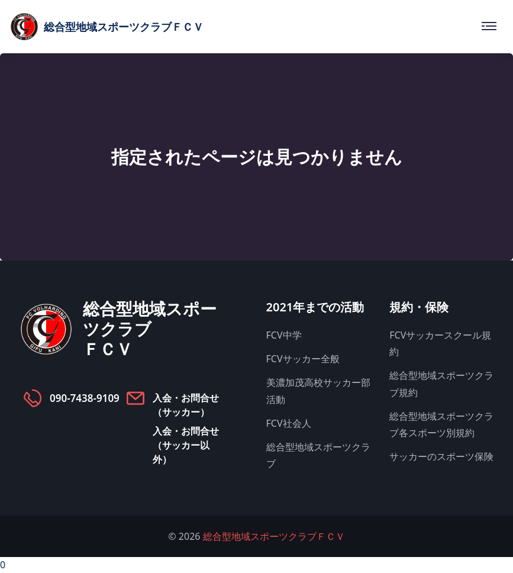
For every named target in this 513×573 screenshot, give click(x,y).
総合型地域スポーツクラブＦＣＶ (274, 536)
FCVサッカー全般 (303, 358)
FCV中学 (284, 335)
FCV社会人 (288, 423)
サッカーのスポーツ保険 (441, 456)
